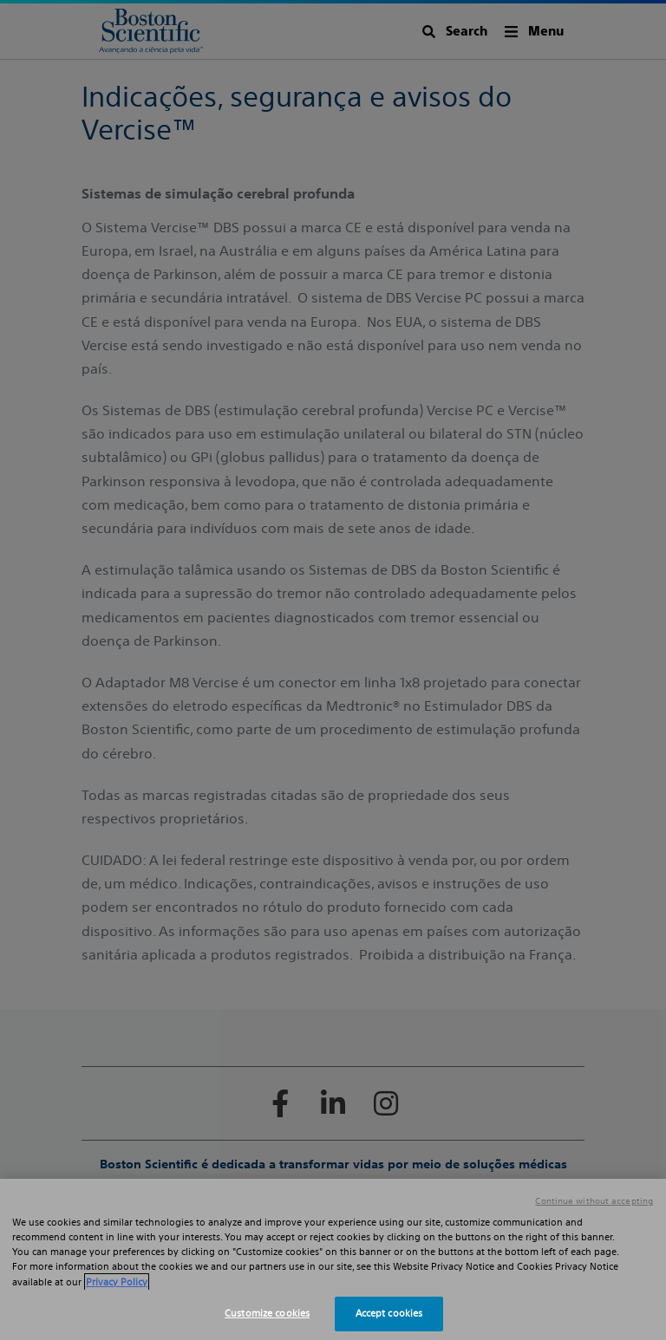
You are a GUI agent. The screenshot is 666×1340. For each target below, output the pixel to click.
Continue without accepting (594, 1201)
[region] (333, 1259)
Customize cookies (267, 1313)
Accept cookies (389, 1313)
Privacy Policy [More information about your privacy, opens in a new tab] (116, 1282)
